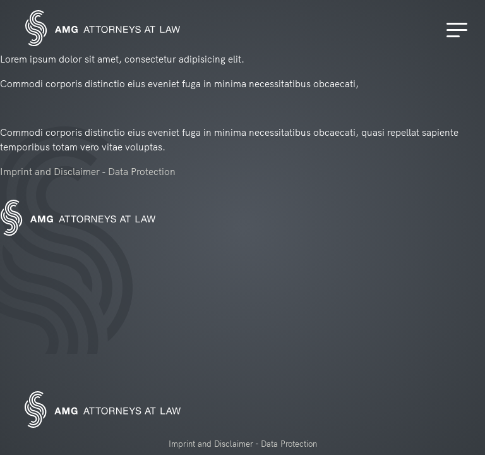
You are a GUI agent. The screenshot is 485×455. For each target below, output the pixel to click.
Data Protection (142, 172)
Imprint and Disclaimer (50, 172)
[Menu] (459, 30)
